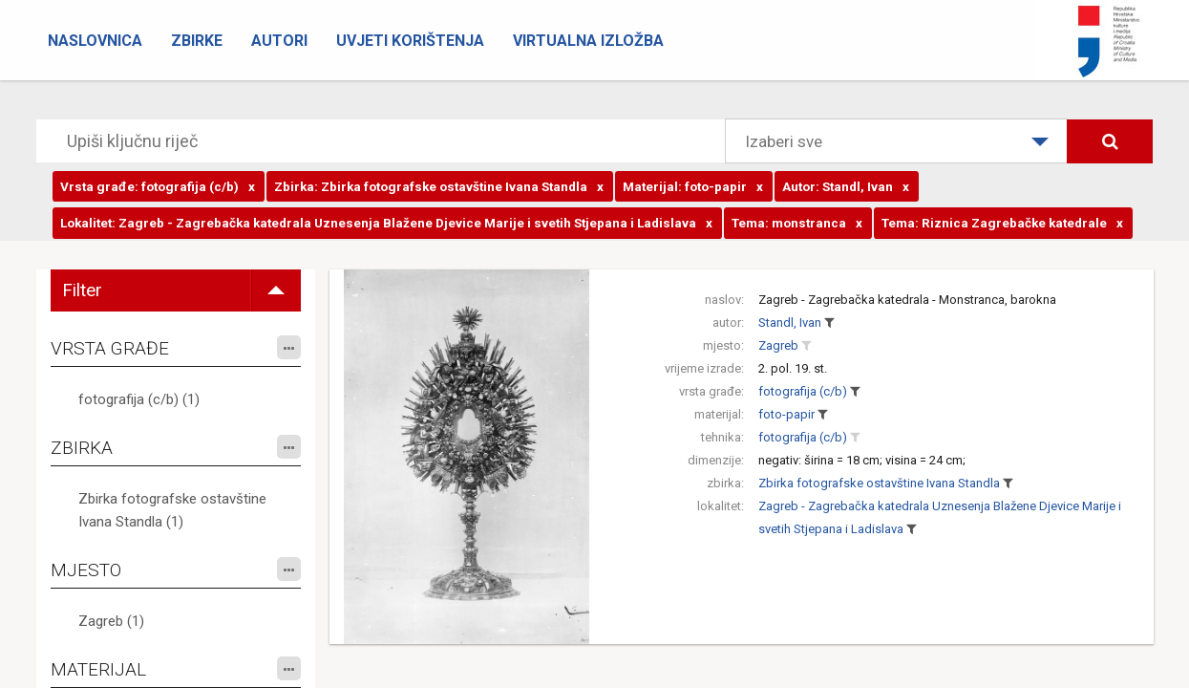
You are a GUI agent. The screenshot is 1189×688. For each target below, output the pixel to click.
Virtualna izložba (588, 41)
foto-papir (786, 414)
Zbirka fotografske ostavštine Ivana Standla (879, 483)
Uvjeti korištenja (410, 41)
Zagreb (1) (111, 621)
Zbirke (197, 41)
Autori (279, 41)
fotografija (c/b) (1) (139, 399)
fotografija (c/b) (802, 391)
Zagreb (778, 345)
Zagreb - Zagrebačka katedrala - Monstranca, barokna (907, 299)
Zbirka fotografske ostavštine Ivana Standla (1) (172, 510)
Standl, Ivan (789, 322)
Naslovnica (95, 41)
